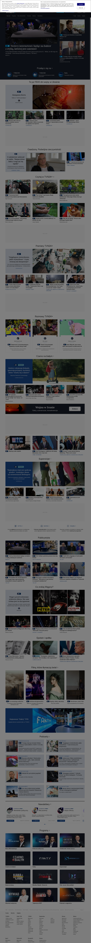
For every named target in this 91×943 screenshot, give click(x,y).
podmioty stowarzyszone (20, 3)
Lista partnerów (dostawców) (45, 8)
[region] (45, 6)
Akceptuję (81, 4)
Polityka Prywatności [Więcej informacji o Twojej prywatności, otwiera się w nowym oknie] (5, 10)
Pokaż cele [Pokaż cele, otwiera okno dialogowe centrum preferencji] (81, 7)
